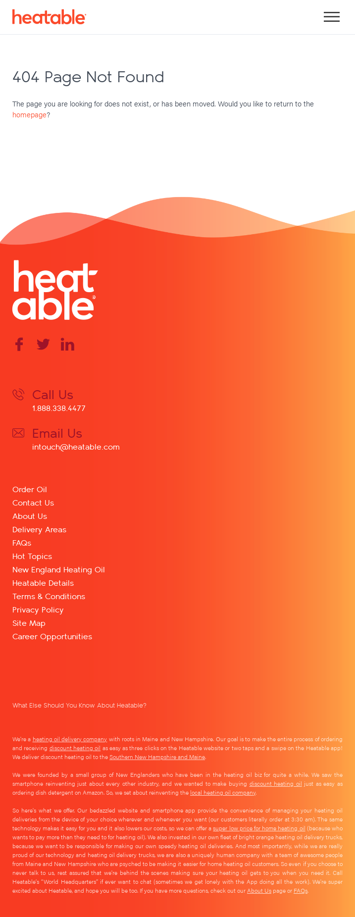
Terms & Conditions (48, 596)
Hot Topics (32, 555)
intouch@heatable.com (76, 446)
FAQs (21, 542)
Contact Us (33, 502)
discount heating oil (75, 747)
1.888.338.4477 (59, 407)
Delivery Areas (39, 529)
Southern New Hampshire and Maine (157, 756)
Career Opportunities (52, 636)
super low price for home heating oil (259, 827)
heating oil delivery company (70, 738)
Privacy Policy (38, 609)
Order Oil (29, 489)
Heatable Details (43, 582)
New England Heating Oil (58, 569)
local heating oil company (222, 792)
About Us (29, 515)
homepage (29, 114)
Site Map (29, 622)
